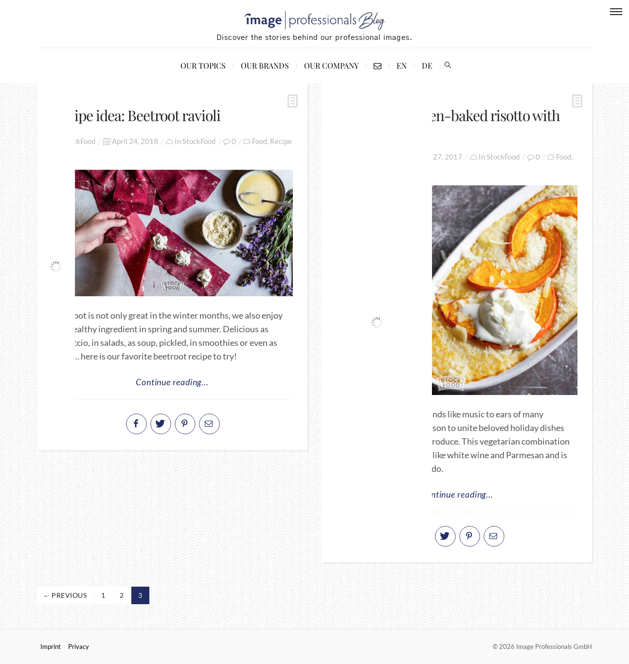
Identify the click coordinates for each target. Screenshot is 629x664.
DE (427, 65)
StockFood (199, 141)
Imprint (50, 646)
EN (401, 65)
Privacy (78, 646)
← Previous (65, 595)
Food (259, 141)
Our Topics (203, 65)
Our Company (331, 65)
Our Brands (265, 65)
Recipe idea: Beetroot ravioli (136, 115)
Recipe (281, 141)
